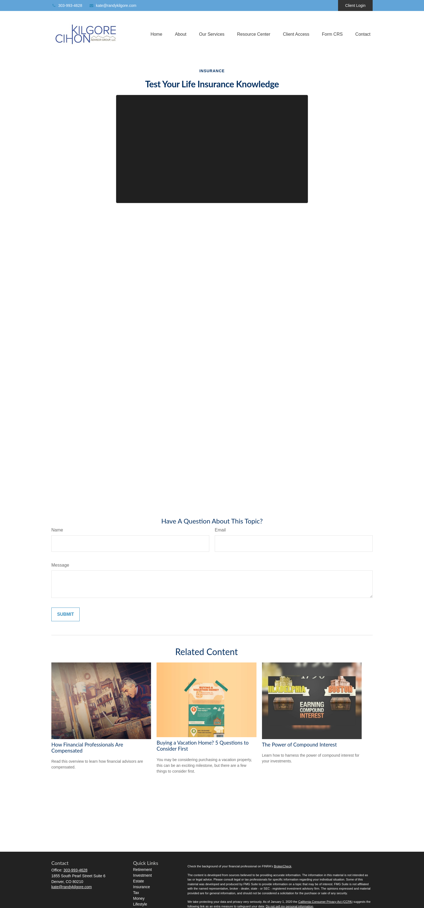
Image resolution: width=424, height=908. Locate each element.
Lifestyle (140, 904)
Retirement (142, 869)
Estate (138, 881)
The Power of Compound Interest (299, 745)
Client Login (355, 5)
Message (60, 565)
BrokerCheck (282, 866)
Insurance (141, 887)
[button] (156, 34)
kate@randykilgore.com (112, 5)
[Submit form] (65, 614)
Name (57, 530)
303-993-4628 (66, 5)
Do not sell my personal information (289, 906)
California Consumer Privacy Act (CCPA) (325, 901)
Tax (136, 892)
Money (139, 898)
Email (220, 530)
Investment (142, 875)
